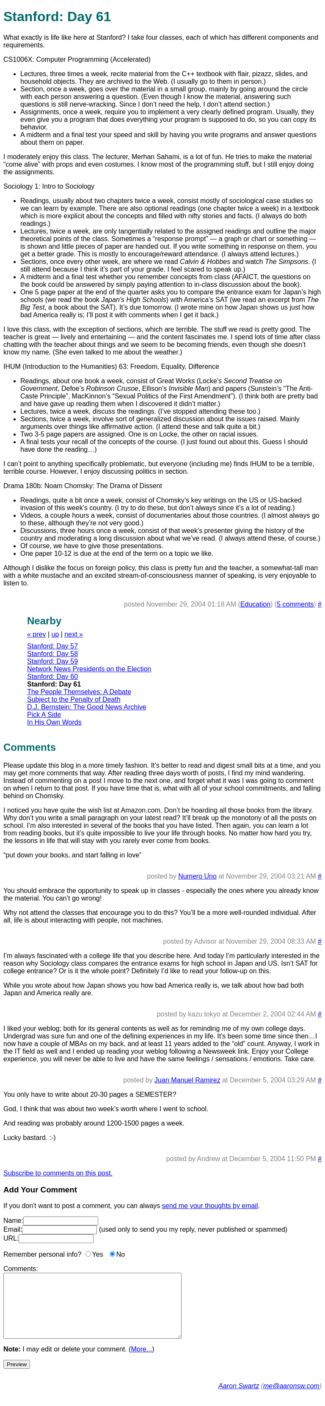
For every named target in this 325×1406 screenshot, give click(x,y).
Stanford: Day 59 (52, 661)
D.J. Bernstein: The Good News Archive (86, 707)
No (120, 1254)
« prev (36, 634)
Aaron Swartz (238, 1398)
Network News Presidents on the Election (89, 669)
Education (255, 604)
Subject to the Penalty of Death (74, 699)
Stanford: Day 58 (52, 653)
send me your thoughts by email (210, 1205)
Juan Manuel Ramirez (187, 1080)
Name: (13, 1220)
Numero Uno (197, 876)
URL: (11, 1238)
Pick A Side (44, 714)
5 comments (295, 604)
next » (73, 634)
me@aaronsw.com (291, 1398)
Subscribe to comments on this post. (58, 1173)
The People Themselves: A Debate (79, 691)
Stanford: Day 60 (52, 676)
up (55, 634)
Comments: (20, 1268)
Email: (12, 1229)
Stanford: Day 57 (52, 646)
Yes (97, 1254)
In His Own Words (54, 722)
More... (141, 1361)
